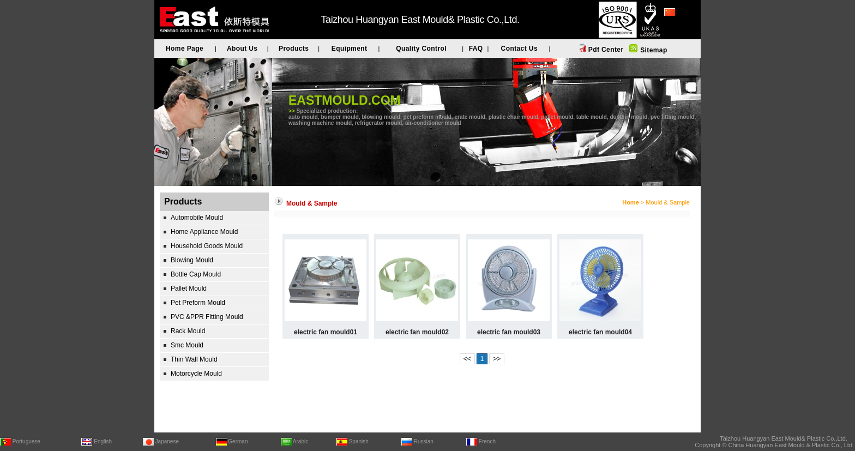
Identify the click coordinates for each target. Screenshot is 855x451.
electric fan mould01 (325, 332)
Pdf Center (604, 49)
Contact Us (519, 48)
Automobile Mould (197, 217)
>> (497, 359)
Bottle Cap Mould (196, 274)
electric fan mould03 (508, 332)
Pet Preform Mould (198, 302)
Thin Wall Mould (194, 359)
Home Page (184, 48)
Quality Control (421, 48)
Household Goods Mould (207, 246)
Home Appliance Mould (204, 232)
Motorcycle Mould (196, 373)
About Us (242, 48)
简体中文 (677, 27)
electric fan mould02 (417, 332)
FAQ (476, 48)
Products (294, 48)
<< (467, 359)
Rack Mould (188, 331)
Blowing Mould (192, 260)
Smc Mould (187, 345)
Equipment (350, 48)
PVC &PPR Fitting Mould (207, 317)
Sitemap (652, 50)
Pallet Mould (189, 288)
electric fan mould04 (600, 332)
